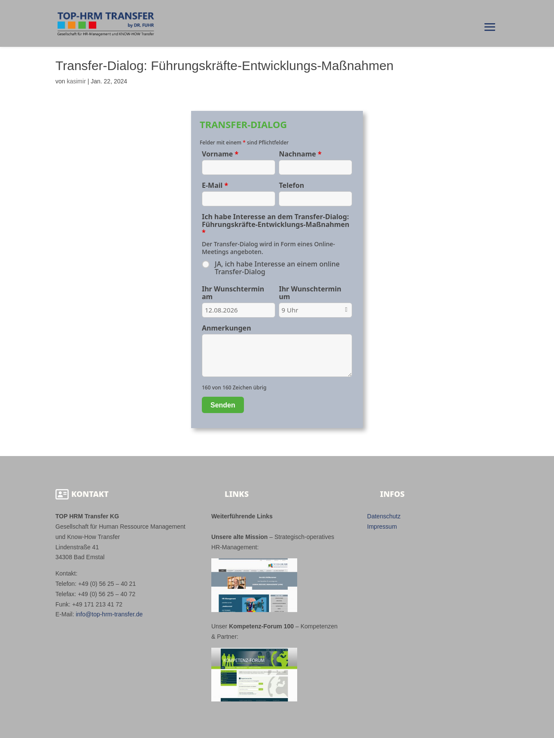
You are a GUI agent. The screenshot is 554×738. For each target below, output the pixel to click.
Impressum (382, 526)
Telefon (291, 185)
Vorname (220, 154)
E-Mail (215, 185)
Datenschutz (384, 516)
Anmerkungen (226, 328)
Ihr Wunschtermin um (310, 292)
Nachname (300, 154)
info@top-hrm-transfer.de (109, 614)
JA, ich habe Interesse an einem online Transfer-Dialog (277, 268)
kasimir (76, 81)
